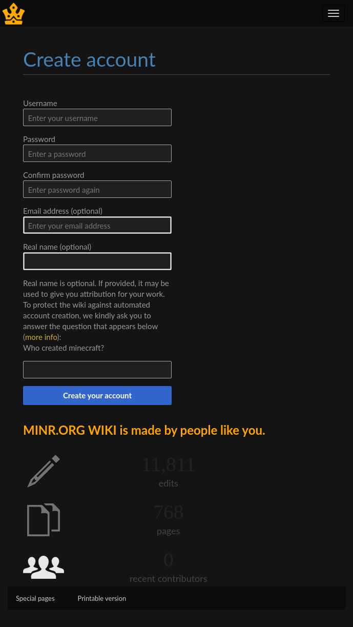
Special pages (35, 598)
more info (41, 336)
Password (39, 139)
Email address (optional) (62, 210)
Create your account (97, 395)
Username (40, 103)
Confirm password (53, 174)
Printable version (102, 598)
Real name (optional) (57, 246)
